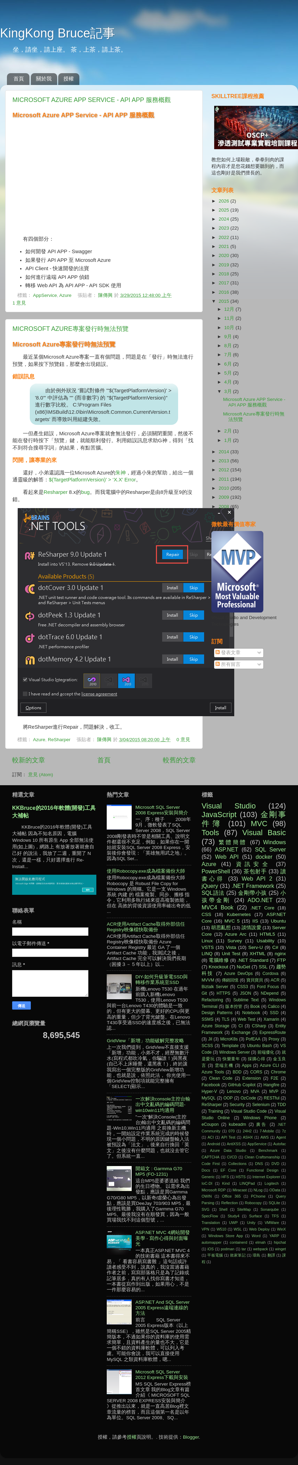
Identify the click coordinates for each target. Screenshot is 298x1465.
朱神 (120, 473)
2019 (224, 264)
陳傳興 (106, 295)
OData (274, 1190)
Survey (234, 940)
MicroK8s (229, 1039)
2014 (224, 451)
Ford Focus (268, 986)
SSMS (207, 1019)
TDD (281, 1104)
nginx (280, 953)
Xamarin (271, 1019)
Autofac (279, 1144)
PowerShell (216, 871)
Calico (274, 1006)
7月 (228, 354)
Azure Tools (213, 1072)
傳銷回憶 (230, 980)
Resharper (56, 492)
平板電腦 (215, 1255)
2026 (224, 201)
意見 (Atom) (40, 774)
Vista (231, 947)
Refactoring (212, 999)
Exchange (241, 1032)
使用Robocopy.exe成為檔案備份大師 (146, 871)
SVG (206, 1209)
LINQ (207, 953)
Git (204, 993)
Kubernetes (239, 914)
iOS (211, 1249)
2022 (224, 237)
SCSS (207, 1045)
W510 (221, 1229)
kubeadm (237, 1124)
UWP (233, 1222)
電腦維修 (219, 960)
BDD (237, 1072)
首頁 (19, 79)
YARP (274, 1236)
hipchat (280, 1242)
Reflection (229, 1203)
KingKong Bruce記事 (57, 33)
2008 (224, 506)
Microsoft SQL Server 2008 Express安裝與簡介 (162, 810)
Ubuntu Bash (259, 1045)
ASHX (248, 1137)
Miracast (240, 1190)
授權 (68, 79)
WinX (281, 1229)
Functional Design (263, 1170)
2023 (224, 228)
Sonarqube (270, 1209)
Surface (255, 1216)
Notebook (251, 1012)
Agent (281, 1137)
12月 (230, 309)
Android (213, 1144)
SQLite (274, 1203)
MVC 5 (232, 921)
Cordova (271, 973)
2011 (224, 479)
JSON (245, 993)
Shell (223, 1209)
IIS (255, 921)
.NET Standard (253, 960)
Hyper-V (209, 1091)
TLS (225, 1019)
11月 (230, 318)
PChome (258, 1196)
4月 (228, 382)
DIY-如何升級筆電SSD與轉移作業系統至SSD (161, 979)
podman (227, 1249)
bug (85, 492)
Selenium (261, 1104)
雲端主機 (224, 1065)
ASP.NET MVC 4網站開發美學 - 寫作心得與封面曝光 (162, 1238)
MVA (255, 1091)
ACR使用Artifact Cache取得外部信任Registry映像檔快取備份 (146, 927)
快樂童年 (231, 1058)
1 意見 (19, 303)
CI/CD (232, 1157)
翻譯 (271, 1255)
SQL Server (270, 849)
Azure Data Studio (228, 1150)
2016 (224, 292)
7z (284, 1131)
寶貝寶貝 (254, 980)
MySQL (209, 1098)
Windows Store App (225, 1236)
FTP (281, 960)
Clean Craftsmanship (262, 1157)
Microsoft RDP (214, 1190)
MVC (259, 823)
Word (256, 1236)
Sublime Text (245, 999)
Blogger (191, 1437)
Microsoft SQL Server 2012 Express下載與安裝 (162, 1374)
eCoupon (210, 1124)
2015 (224, 301)
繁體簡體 (233, 842)
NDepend (270, 993)
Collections (237, 1164)
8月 (228, 345)
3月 (228, 391)
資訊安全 (253, 864)
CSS (206, 914)
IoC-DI (207, 1183)
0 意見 (183, 739)
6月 (228, 364)
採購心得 (256, 1058)
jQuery (210, 886)
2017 (224, 282)
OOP (228, 1098)
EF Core (228, 1170)
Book (255, 1006)
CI (240, 1025)
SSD (274, 1012)
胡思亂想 (220, 927)
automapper (212, 1242)
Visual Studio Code (249, 1111)
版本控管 (234, 1006)
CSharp (259, 1025)
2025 (224, 210)
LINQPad (247, 1183)
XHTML (257, 953)
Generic (208, 1177)
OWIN (207, 1196)
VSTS (208, 947)
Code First (211, 1164)
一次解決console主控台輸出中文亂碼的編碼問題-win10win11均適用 (163, 1104)
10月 (230, 327)
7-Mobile (267, 1131)
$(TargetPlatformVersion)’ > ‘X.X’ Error (92, 479)
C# (275, 947)
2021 (224, 246)
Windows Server (234, 1052)
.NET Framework (252, 886)
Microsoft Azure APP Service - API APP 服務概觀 (91, 99)
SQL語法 (213, 893)
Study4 (233, 1216)
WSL (238, 1229)
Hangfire (271, 1084)
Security (237, 1104)
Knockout (218, 966)
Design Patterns (217, 1012)
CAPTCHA (211, 1157)
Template (229, 1045)
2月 (228, 431)
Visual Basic (264, 832)
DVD (275, 1164)
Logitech (272, 1183)
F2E (274, 1078)
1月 (228, 440)
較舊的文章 (179, 760)
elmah (260, 1242)
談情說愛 (251, 927)
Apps (247, 1065)
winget (280, 1249)
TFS (275, 1216)
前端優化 (265, 1052)
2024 (224, 219)
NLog (258, 1190)
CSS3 (242, 986)
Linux (207, 940)
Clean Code (221, 1078)
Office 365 (231, 1196)
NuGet (243, 966)
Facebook (211, 1084)
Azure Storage (215, 1025)
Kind (226, 1183)
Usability (265, 940)
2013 (224, 460)
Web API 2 (257, 878)
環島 (257, 1255)
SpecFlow (210, 1216)
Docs (206, 1170)
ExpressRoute (273, 1032)
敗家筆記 (238, 1255)
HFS (225, 1177)
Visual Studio (229, 806)
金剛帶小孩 (252, 893)
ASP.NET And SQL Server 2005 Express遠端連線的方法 (162, 1308)
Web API (227, 857)
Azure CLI (269, 1065)
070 (231, 1131)
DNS (259, 1164)
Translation (211, 1222)
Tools (210, 832)
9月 (228, 336)
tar (244, 1249)
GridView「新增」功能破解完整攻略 (145, 1040)
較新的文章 (28, 760)
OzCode (248, 1098)
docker (264, 857)
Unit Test (231, 953)
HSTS (241, 1177)
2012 (224, 469)
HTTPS (223, 993)
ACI (211, 1137)
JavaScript (219, 814)
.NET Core (262, 907)
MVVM (208, 980)
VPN (205, 1229)
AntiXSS (233, 1144)
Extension (251, 1078)
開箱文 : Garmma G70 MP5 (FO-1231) (158, 1171)
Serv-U (255, 947)
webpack (260, 1249)
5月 (228, 373)
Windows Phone (260, 1117)
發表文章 (228, 652)
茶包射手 (255, 871)
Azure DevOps (238, 973)
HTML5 (267, 934)
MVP (273, 1091)
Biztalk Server (215, 986)
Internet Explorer (266, 1177)
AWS (264, 1137)
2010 (224, 488)
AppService (45, 295)
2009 (224, 497)
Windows (274, 842)
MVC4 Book (218, 907)
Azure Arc (235, 934)
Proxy (274, 1039)
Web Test (246, 1019)
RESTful (271, 1098)
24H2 (247, 1131)
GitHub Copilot (242, 1084)
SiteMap (244, 1209)
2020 (224, 255)
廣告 (261, 1124)
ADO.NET (260, 900)
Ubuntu (278, 921)
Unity (251, 1222)
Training (215, 1111)
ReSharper (59, 739)
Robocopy (253, 1203)
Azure (65, 295)
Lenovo (234, 1091)
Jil (210, 1039)
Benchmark (268, 1150)
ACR (275, 980)
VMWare (272, 1222)
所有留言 (228, 664)
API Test (228, 1137)
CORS (256, 1072)
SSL (263, 966)
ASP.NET (226, 849)
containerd (238, 1242)
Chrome (278, 1072)
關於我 (44, 79)
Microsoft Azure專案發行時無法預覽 (70, 328)
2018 (224, 273)
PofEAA (253, 1039)
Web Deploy (259, 1229)
